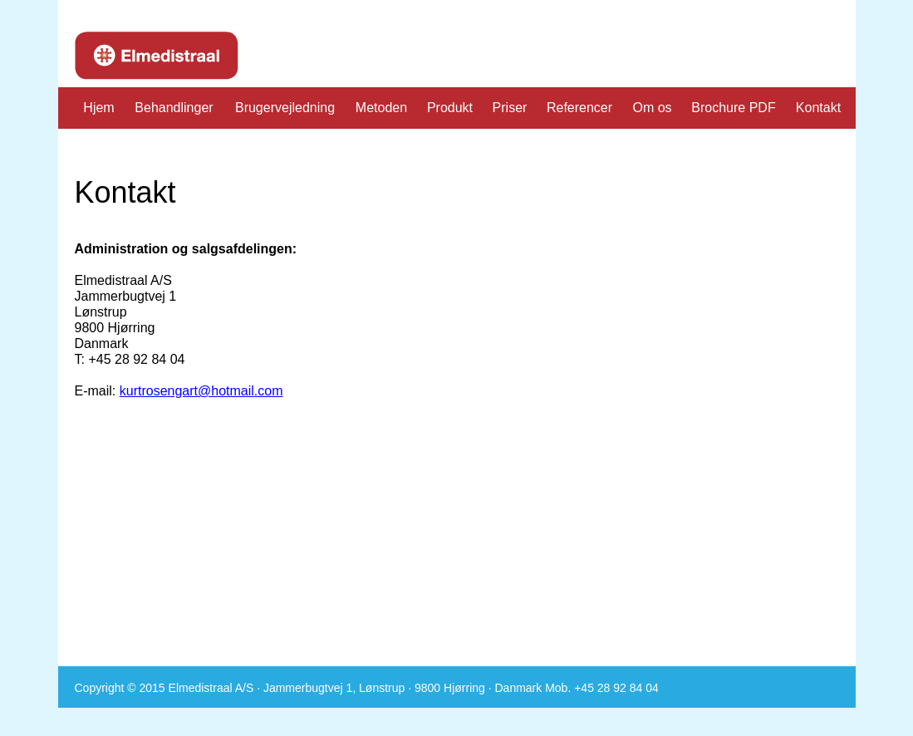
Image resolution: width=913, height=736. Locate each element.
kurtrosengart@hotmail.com (201, 391)
